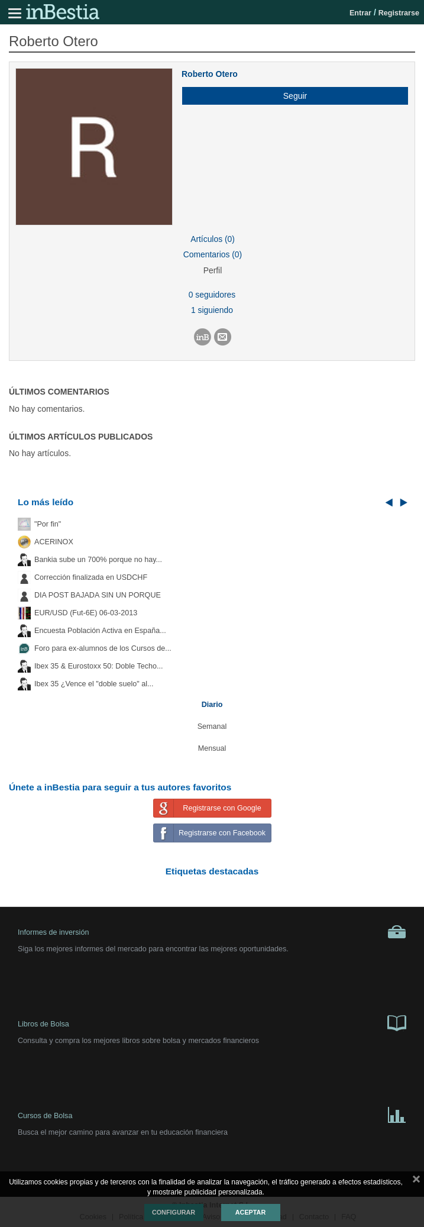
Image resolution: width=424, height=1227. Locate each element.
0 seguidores (212, 294)
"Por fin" (47, 524)
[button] (291, 96)
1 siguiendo (212, 310)
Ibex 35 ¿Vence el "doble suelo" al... (93, 684)
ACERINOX (53, 542)
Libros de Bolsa (212, 1022)
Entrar (360, 13)
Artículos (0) (212, 239)
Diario (212, 704)
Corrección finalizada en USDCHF (90, 577)
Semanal (212, 726)
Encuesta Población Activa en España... (100, 631)
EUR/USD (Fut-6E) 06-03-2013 (85, 613)
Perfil (212, 270)
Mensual (212, 748)
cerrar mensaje (416, 1181)
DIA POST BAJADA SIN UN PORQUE (97, 595)
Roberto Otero (210, 74)
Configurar (173, 1212)
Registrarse (398, 13)
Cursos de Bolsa (212, 1114)
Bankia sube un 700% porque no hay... (98, 560)
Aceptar (250, 1212)
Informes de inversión (212, 932)
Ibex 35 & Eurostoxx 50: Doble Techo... (98, 666)
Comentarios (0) (212, 254)
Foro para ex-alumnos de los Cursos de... (102, 648)
